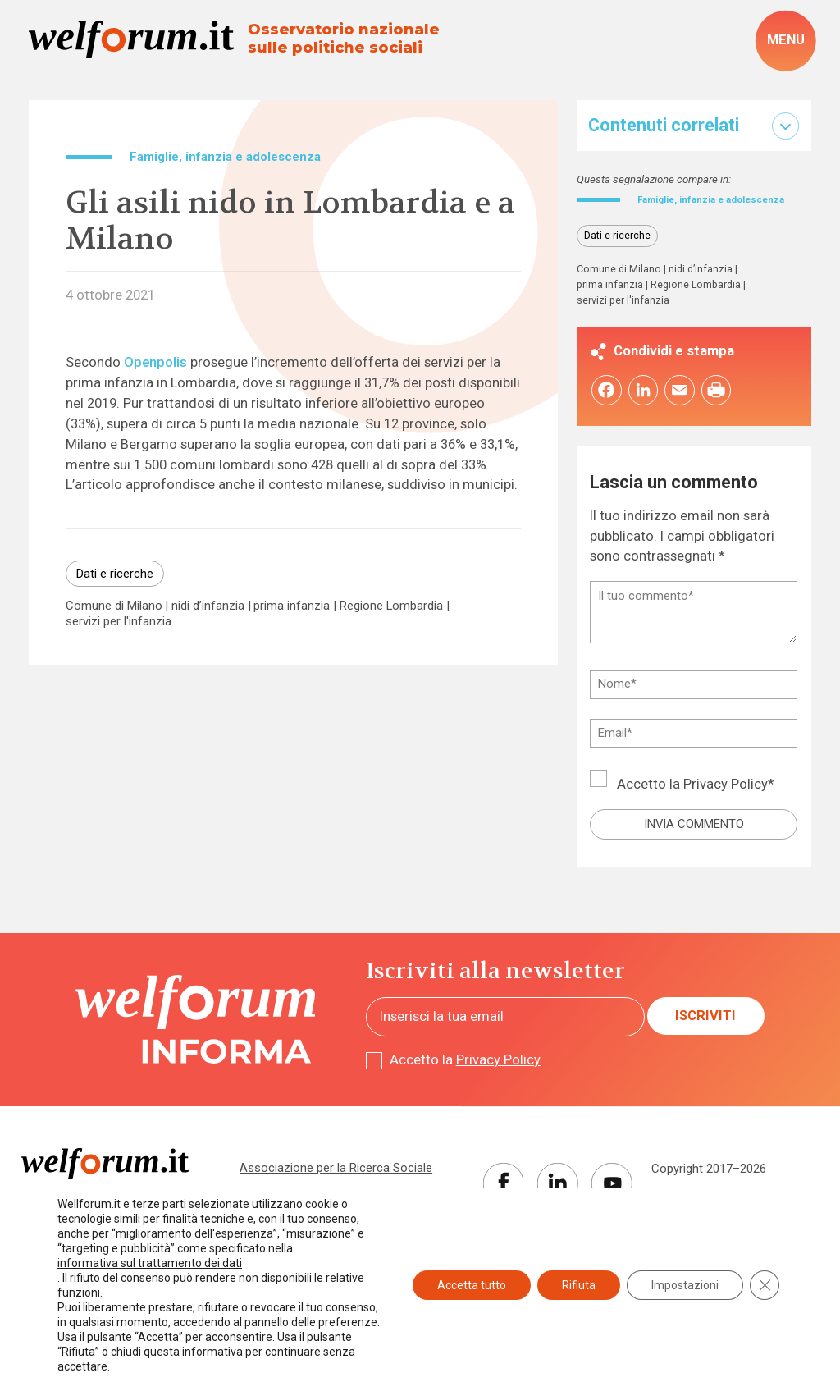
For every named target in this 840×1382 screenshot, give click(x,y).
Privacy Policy (725, 801)
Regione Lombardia (391, 606)
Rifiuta (579, 1285)
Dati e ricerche (114, 573)
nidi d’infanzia (207, 606)
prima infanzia (291, 606)
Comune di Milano (114, 606)
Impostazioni (685, 1285)
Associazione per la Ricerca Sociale (336, 1184)
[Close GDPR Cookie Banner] (764, 1285)
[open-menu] (785, 41)
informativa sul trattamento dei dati (149, 1263)
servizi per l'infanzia (118, 621)
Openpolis (155, 362)
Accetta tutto (471, 1285)
